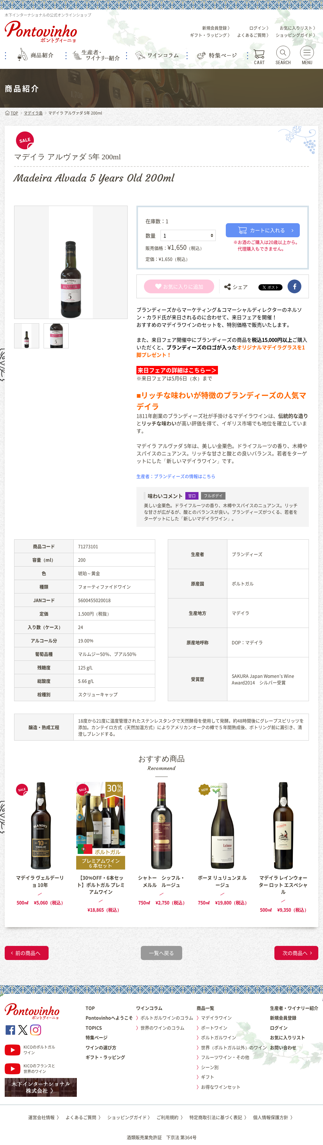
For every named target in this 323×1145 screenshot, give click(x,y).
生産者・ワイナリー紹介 (294, 1008)
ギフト (207, 1077)
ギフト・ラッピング (105, 1057)
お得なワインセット (221, 1087)
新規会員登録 (283, 1017)
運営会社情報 (44, 1117)
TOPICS (94, 1027)
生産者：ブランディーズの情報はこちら (175, 476)
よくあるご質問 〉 (254, 35)
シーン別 (210, 1067)
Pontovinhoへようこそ (109, 1017)
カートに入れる (261, 230)
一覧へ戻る (161, 953)
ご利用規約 (170, 1117)
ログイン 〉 (260, 28)
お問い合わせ (283, 1047)
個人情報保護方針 (274, 1117)
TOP (11, 113)
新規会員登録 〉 (217, 28)
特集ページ (97, 1037)
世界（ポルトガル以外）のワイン (234, 1047)
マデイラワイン (216, 1017)
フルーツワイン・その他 (225, 1057)
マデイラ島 (33, 113)
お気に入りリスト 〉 (298, 28)
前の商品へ (27, 953)
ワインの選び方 (101, 1047)
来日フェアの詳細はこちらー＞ (177, 370)
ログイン (279, 1027)
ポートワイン (214, 1027)
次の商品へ (295, 953)
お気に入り (171, 286)
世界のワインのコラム (162, 1027)
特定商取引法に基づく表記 (219, 1117)
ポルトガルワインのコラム (166, 1017)
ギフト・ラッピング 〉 (211, 35)
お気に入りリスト (287, 1037)
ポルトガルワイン (218, 1037)
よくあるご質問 (84, 1117)
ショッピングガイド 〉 (296, 35)
